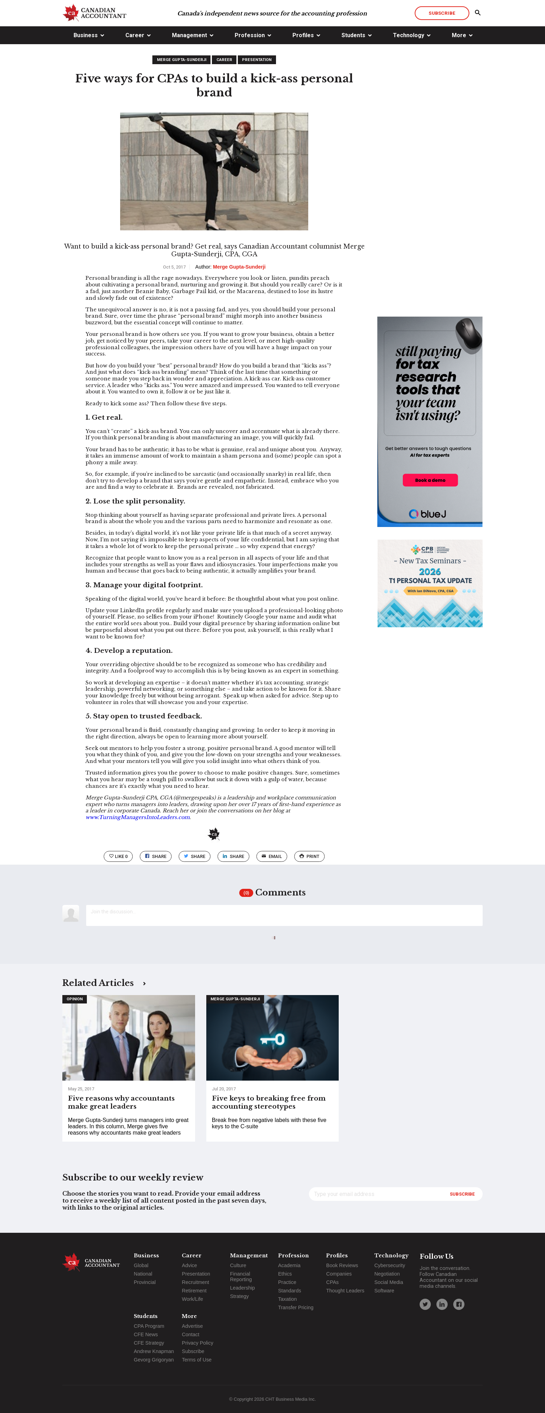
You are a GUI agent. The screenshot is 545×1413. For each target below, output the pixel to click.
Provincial (145, 1282)
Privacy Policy (197, 1343)
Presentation (256, 60)
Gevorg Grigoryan (154, 1360)
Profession (250, 35)
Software (384, 1290)
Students (353, 35)
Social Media (388, 1282)
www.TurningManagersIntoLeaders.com (137, 817)
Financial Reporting (241, 1276)
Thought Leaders (345, 1290)
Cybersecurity (389, 1265)
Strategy (239, 1296)
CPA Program (149, 1326)
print (309, 856)
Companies (339, 1274)
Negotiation (387, 1274)
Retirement (194, 1290)
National (143, 1274)
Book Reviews (342, 1265)
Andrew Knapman (154, 1351)
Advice (189, 1265)
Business (86, 35)
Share (155, 856)
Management (189, 35)
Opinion (75, 999)
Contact (190, 1334)
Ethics (285, 1274)
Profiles (303, 35)
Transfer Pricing (295, 1307)
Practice (287, 1282)
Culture (238, 1265)
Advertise (192, 1326)
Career (134, 35)
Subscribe (442, 13)
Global (141, 1265)
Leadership (242, 1288)
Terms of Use (197, 1360)
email (272, 856)
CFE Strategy (149, 1343)
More (459, 35)
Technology (408, 35)
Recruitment (195, 1282)
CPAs (332, 1282)
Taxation (287, 1299)
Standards (289, 1290)
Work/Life (192, 1299)
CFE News (146, 1334)
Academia (289, 1265)
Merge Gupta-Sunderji (181, 60)
